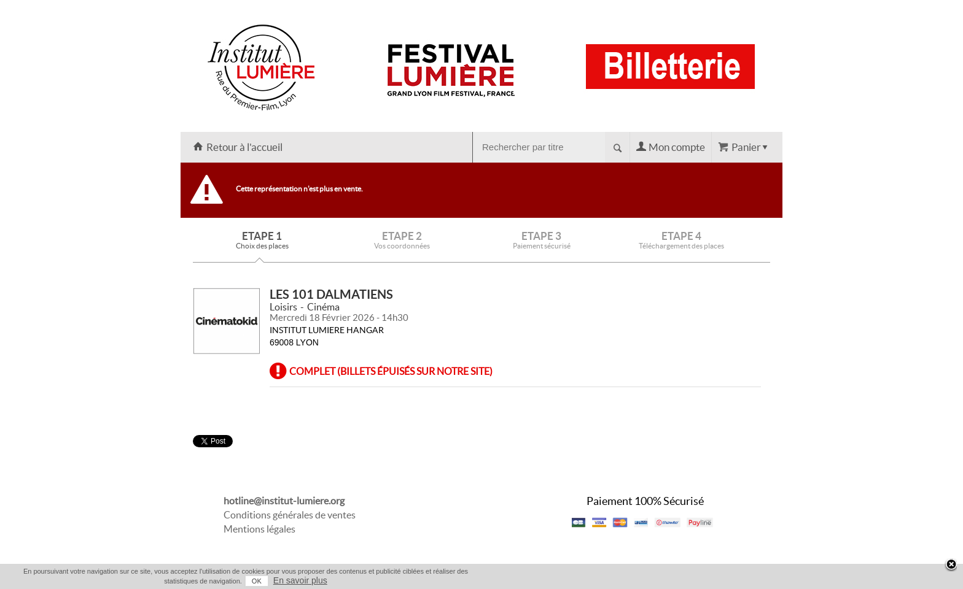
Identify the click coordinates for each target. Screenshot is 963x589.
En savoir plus (300, 580)
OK (257, 581)
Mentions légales (259, 528)
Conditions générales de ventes (290, 514)
